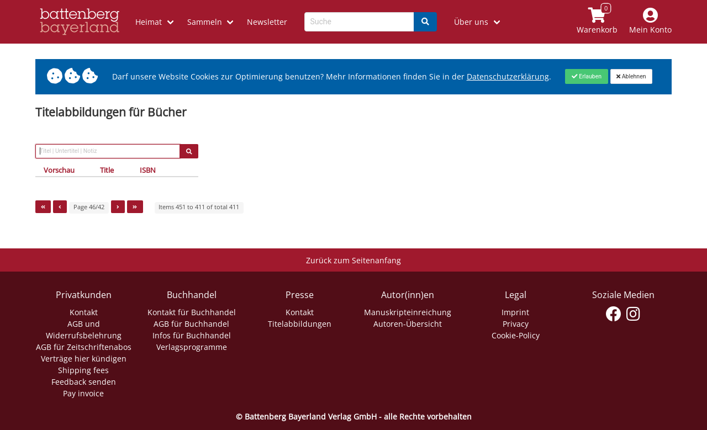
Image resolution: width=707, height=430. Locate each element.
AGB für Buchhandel (191, 323)
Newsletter (267, 22)
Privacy (516, 323)
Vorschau (59, 170)
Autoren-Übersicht (407, 323)
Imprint (515, 312)
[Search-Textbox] (359, 21)
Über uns (471, 22)
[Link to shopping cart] (597, 22)
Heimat (148, 22)
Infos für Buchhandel (191, 335)
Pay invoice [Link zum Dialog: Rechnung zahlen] (83, 393)
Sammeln (204, 22)
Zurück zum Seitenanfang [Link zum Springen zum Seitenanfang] (353, 260)
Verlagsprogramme (191, 347)
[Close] (586, 76)
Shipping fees (83, 370)
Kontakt (84, 312)
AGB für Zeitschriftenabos (83, 347)
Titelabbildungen (299, 323)
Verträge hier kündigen (83, 358)
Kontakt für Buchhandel (191, 312)
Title (107, 170)
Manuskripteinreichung (407, 312)
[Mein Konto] (651, 22)
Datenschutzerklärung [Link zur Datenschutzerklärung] (508, 76)
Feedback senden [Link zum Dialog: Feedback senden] (83, 381)
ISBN (148, 170)
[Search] (425, 21)
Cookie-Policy (516, 335)
